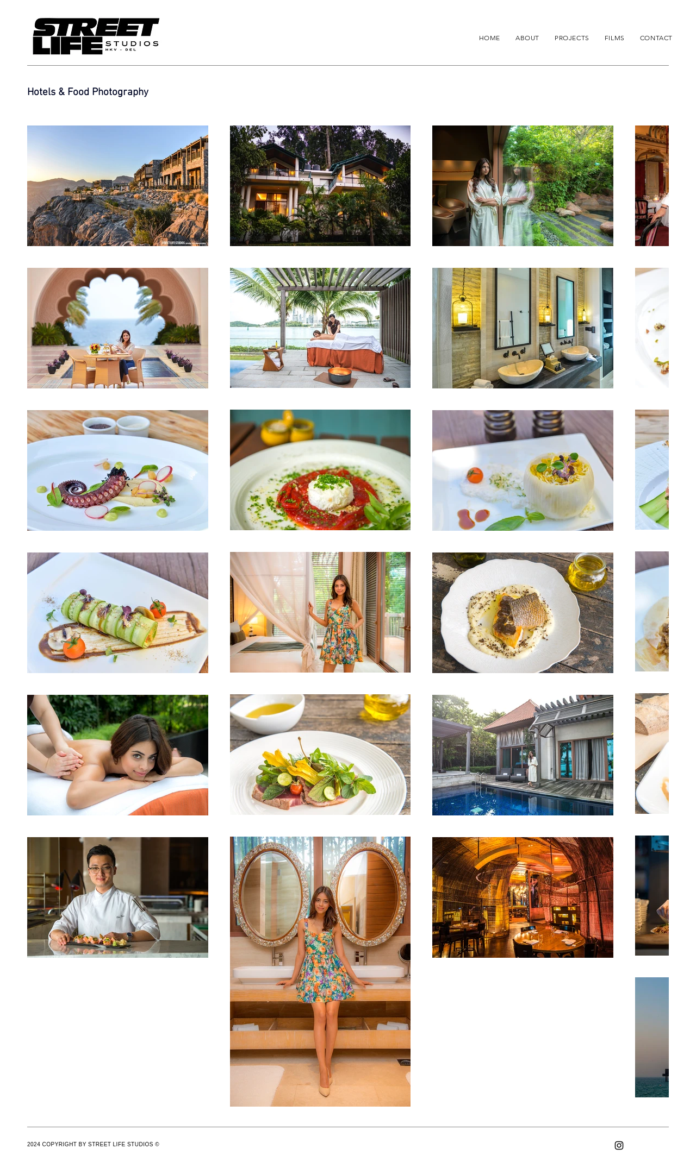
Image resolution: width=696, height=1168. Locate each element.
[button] (572, 38)
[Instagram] (619, 1145)
